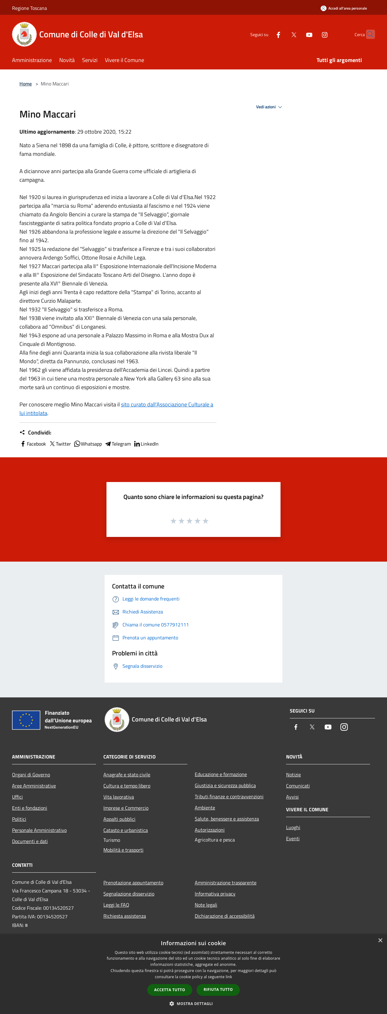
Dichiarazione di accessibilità (225, 916)
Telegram (117, 443)
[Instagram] (312, 34)
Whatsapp (87, 443)
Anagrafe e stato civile (126, 774)
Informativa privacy (215, 893)
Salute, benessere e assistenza (227, 818)
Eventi (293, 838)
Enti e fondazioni (29, 808)
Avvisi (292, 796)
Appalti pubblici (119, 819)
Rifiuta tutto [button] (218, 989)
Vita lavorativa (118, 796)
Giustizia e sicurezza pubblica (225, 785)
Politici (19, 819)
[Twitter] (282, 34)
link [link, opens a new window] (229, 976)
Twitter (59, 443)
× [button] (380, 940)
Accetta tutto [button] (169, 989)
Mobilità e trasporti (123, 850)
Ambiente (205, 807)
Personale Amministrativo (39, 830)
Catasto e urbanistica (125, 830)
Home (25, 83)
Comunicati (298, 785)
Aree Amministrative (34, 785)
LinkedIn (146, 443)
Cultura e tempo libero (126, 785)
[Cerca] (367, 34)
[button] (193, 1003)
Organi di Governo (31, 774)
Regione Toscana (29, 8)
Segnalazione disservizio (128, 893)
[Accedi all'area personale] (344, 8)
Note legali (206, 904)
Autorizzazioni (210, 829)
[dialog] (193, 974)
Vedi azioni (270, 107)
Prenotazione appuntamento (133, 882)
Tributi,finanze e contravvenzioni (229, 796)
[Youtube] (297, 34)
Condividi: (35, 432)
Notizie (293, 774)
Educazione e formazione (221, 774)
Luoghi (293, 827)
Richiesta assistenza (124, 916)
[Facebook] (266, 34)
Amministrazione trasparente (225, 882)
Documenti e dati (30, 841)
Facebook (32, 443)
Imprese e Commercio (125, 808)
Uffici (17, 796)
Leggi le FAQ (116, 904)
